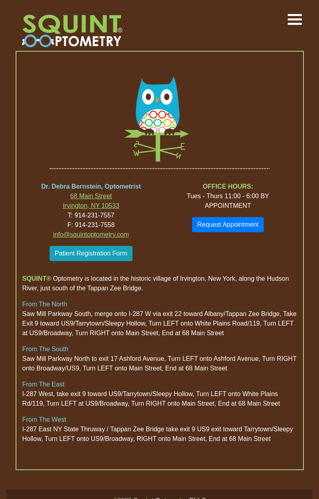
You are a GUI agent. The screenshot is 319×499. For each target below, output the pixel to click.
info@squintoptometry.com (91, 234)
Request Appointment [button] (228, 224)
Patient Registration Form (91, 253)
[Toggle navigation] (295, 20)
